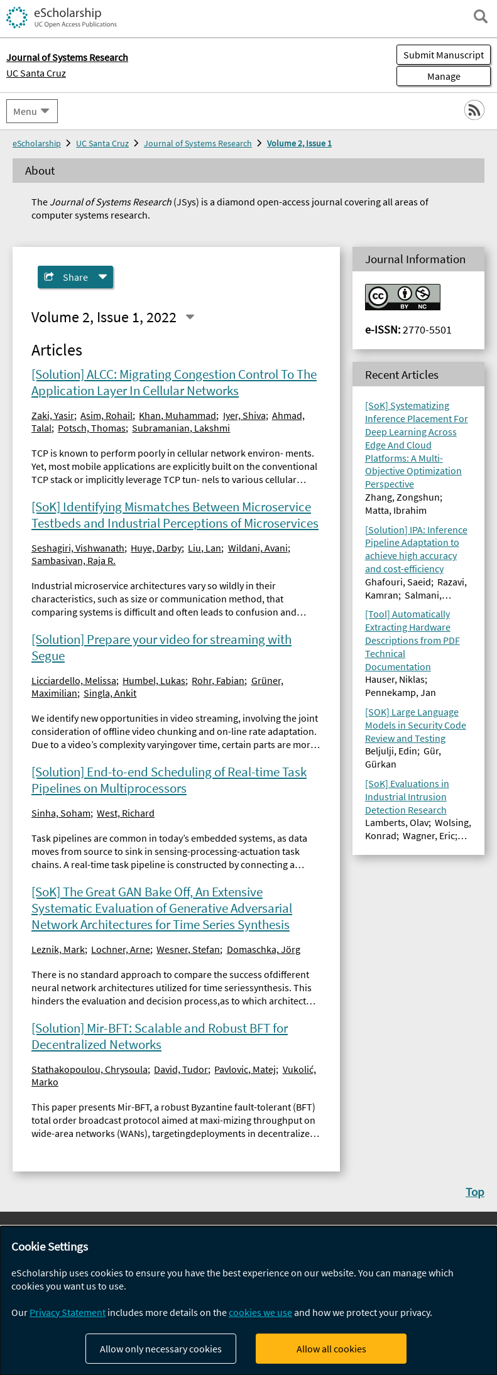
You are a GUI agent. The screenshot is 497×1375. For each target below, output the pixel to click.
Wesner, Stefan (188, 949)
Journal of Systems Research (198, 143)
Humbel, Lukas (154, 680)
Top (475, 1191)
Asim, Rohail (106, 415)
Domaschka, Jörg (263, 949)
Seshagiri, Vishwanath (77, 547)
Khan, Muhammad (177, 415)
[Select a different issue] (190, 317)
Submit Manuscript (443, 54)
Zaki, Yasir (52, 415)
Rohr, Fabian (218, 680)
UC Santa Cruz (36, 73)
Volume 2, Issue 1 (299, 143)
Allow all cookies (331, 1348)
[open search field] (481, 16)
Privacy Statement (68, 1312)
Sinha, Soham (60, 813)
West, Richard (126, 813)
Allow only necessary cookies (161, 1348)
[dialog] (248, 1300)
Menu (25, 111)
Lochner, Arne (120, 949)
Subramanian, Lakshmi (181, 427)
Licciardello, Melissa (73, 680)
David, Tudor (181, 1069)
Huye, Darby (156, 547)
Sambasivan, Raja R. (73, 560)
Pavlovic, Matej (245, 1069)
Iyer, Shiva (244, 415)
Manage (428, 76)
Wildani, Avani (258, 547)
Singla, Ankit (110, 693)
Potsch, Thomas (92, 427)
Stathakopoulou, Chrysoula (89, 1069)
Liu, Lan (204, 547)
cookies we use (260, 1312)
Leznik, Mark (58, 949)
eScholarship (37, 143)
